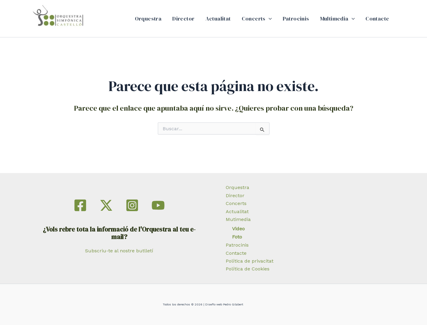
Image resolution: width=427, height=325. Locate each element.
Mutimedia (238, 219)
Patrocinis (296, 18)
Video (238, 229)
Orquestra (148, 18)
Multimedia (337, 19)
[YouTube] (158, 205)
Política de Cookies (247, 269)
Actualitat (218, 18)
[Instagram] (132, 205)
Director (183, 18)
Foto (237, 237)
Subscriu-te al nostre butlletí (119, 251)
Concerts (257, 19)
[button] (269, 19)
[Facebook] (80, 205)
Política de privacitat (249, 261)
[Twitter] (106, 205)
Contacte (377, 18)
